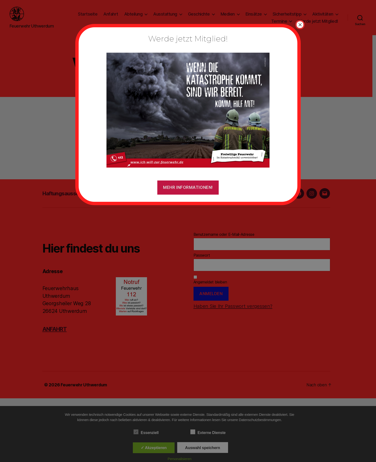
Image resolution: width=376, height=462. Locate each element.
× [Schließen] (300, 24)
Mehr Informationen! (188, 187)
